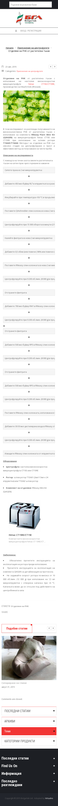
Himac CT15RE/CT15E (20, 535)
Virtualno (49, 798)
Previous (50, 67)
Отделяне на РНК (20, 606)
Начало (10, 47)
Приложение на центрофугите (33, 47)
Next (54, 67)
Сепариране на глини (14, 683)
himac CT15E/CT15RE (41, 84)
